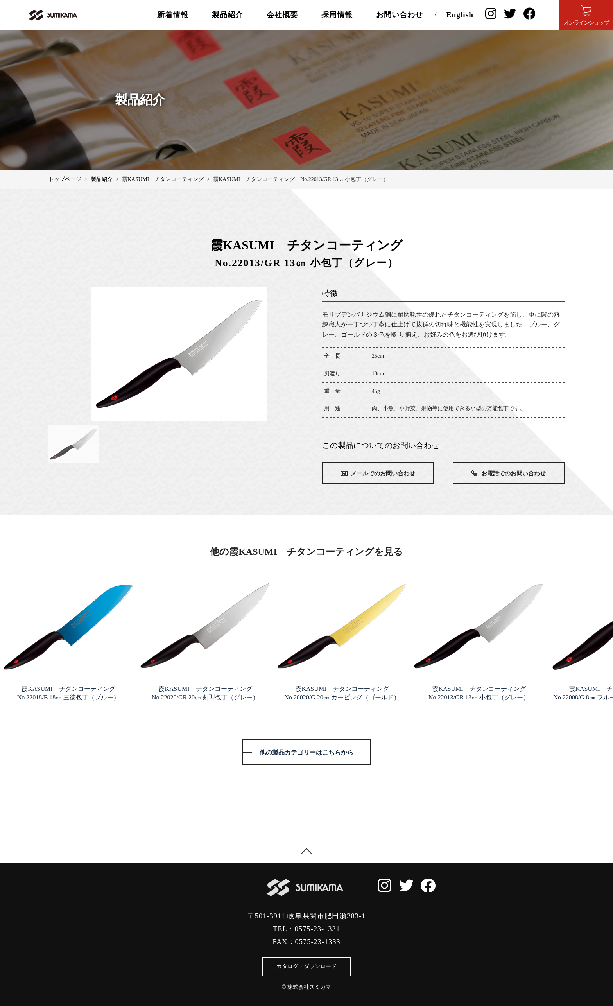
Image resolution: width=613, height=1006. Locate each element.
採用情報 (337, 15)
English (459, 15)
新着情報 (172, 15)
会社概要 (282, 15)
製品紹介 (227, 15)
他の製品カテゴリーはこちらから (306, 752)
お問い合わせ (399, 15)
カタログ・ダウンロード (306, 966)
